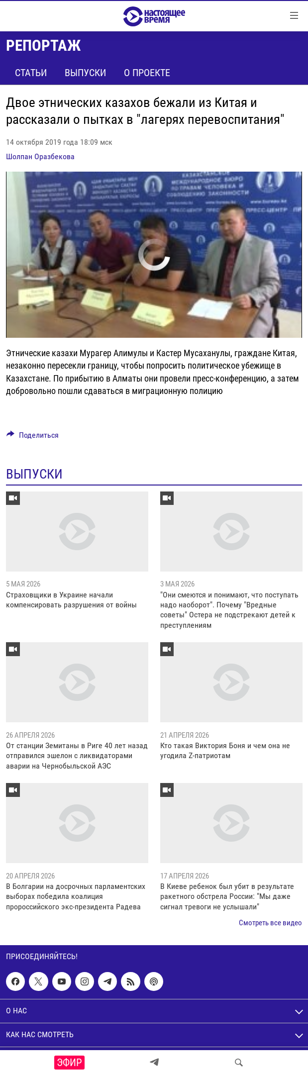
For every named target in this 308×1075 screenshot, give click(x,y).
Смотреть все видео (270, 922)
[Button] (32, 437)
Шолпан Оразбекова (40, 156)
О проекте (147, 73)
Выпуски (85, 73)
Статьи (31, 73)
